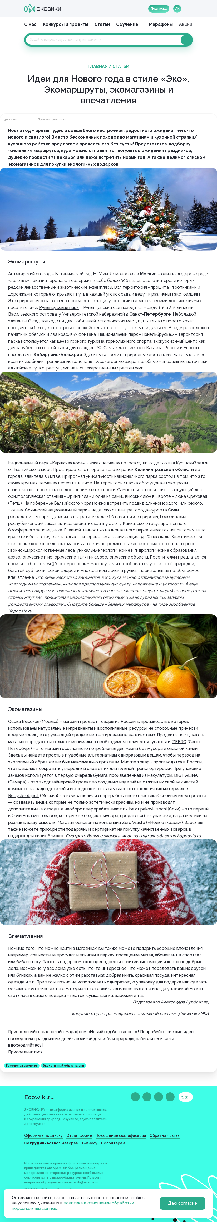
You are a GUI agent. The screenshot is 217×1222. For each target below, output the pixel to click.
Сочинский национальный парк (56, 510)
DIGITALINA (186, 775)
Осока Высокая (23, 721)
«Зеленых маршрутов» (128, 604)
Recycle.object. (23, 795)
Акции (185, 24)
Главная (97, 66)
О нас (30, 24)
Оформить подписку (43, 1135)
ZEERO (179, 741)
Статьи (102, 24)
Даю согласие (182, 1203)
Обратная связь (165, 1135)
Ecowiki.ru (39, 1097)
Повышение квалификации (121, 1135)
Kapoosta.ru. (20, 611)
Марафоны (161, 24)
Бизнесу (89, 1143)
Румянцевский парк (59, 307)
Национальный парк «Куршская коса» (46, 462)
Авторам (70, 1143)
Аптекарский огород (29, 273)
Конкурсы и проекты (65, 24)
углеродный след (79, 768)
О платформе (79, 1135)
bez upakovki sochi (148, 809)
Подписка (159, 9)
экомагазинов (117, 835)
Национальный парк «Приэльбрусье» (136, 334)
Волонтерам (113, 1143)
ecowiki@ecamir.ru (83, 1182)
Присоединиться (25, 1051)
